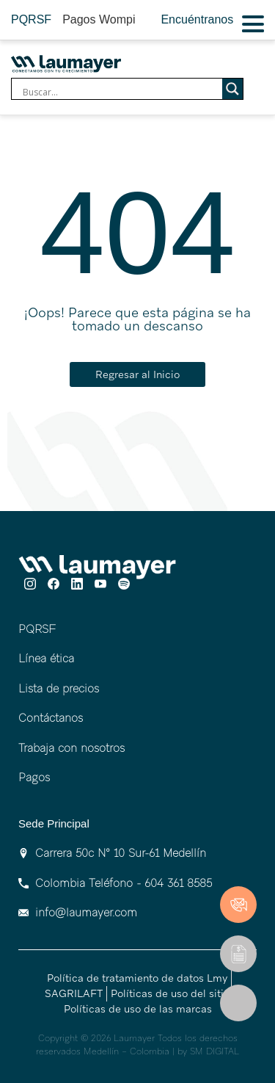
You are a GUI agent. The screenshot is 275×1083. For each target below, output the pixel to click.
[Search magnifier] (232, 89)
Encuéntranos (197, 19)
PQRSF (31, 19)
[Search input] (121, 92)
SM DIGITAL (214, 1051)
